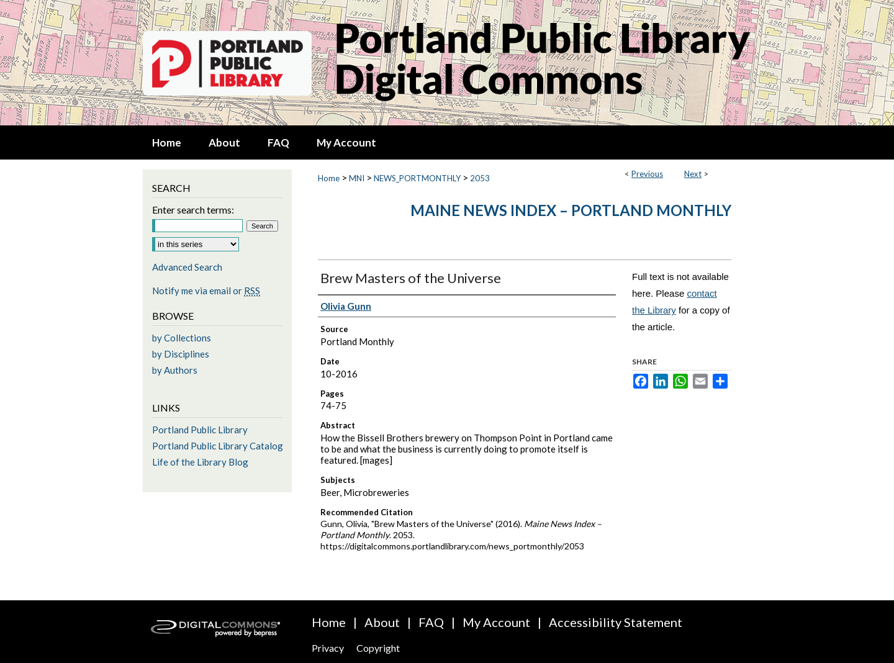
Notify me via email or (206, 290)
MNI (356, 178)
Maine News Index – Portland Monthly (570, 210)
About (382, 622)
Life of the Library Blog (200, 461)
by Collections (181, 337)
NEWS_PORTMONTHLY (417, 178)
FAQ (431, 622)
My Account (496, 622)
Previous (647, 174)
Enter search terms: (193, 209)
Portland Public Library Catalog (217, 445)
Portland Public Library (200, 429)
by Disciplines (180, 353)
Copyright (378, 648)
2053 (480, 178)
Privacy (328, 648)
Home (329, 178)
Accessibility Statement (615, 622)
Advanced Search (187, 267)
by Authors (174, 370)
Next (693, 174)
